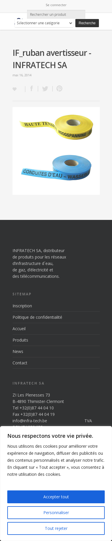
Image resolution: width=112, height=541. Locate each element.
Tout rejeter (56, 528)
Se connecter (56, 5)
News (18, 351)
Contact (20, 363)
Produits (20, 340)
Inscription (22, 306)
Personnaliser (56, 512)
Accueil (19, 328)
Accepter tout (56, 496)
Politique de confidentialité (37, 317)
